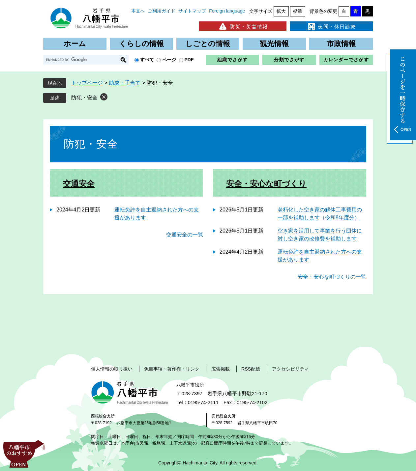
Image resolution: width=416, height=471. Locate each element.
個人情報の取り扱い (112, 369)
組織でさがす (232, 59)
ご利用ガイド (161, 11)
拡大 (281, 11)
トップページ (87, 83)
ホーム (75, 44)
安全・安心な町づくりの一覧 (332, 277)
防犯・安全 (84, 97)
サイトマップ (192, 11)
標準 (297, 11)
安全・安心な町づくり (266, 183)
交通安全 (79, 183)
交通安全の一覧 (184, 234)
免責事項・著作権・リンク (171, 369)
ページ (169, 59)
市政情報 (341, 44)
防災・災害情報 (243, 26)
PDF (189, 59)
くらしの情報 (141, 44)
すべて (147, 59)
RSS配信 (250, 369)
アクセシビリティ (290, 369)
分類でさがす (289, 59)
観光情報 (274, 44)
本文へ (138, 11)
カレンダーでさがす (346, 59)
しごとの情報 (207, 44)
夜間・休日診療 (331, 26)
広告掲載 (220, 369)
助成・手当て (124, 83)
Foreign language (227, 11)
